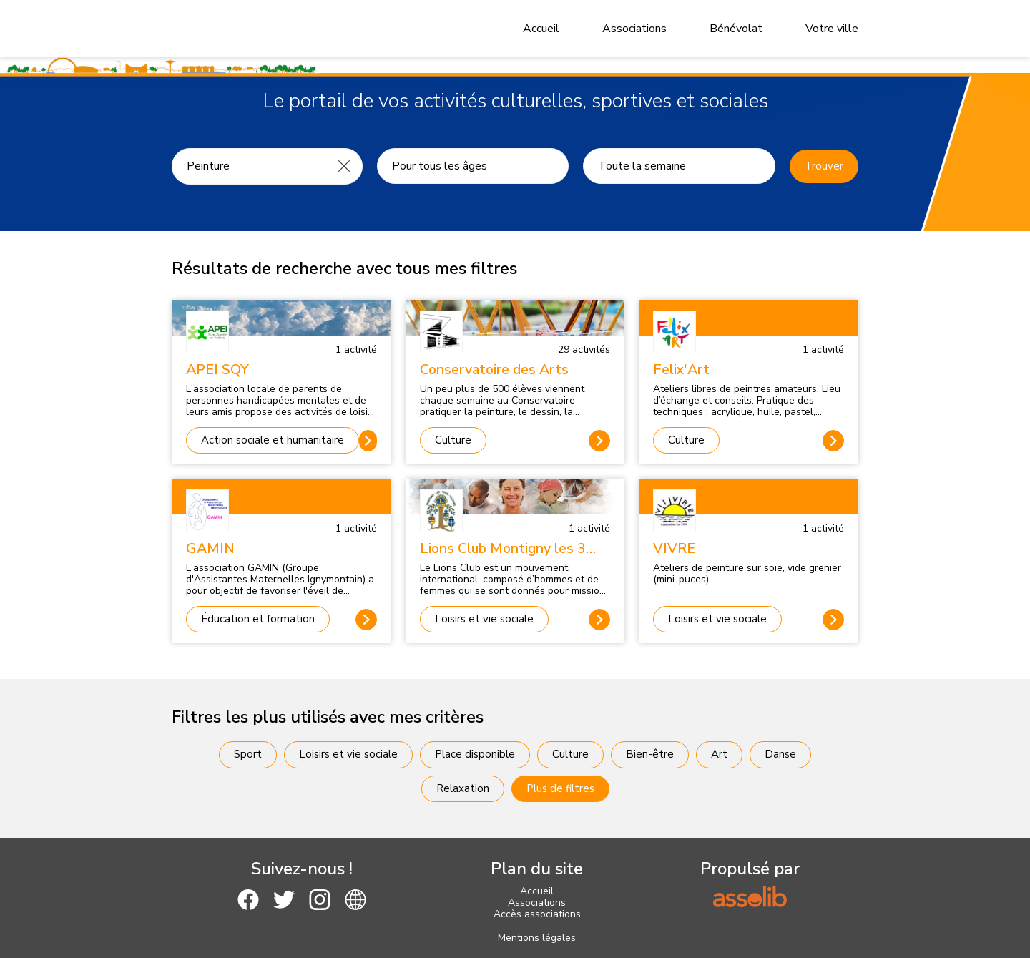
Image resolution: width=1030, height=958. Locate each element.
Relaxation (462, 788)
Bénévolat (736, 28)
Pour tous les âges (439, 166)
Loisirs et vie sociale (484, 619)
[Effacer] (344, 166)
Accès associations (537, 914)
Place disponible (475, 754)
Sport (248, 754)
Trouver (824, 166)
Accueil (541, 28)
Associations (634, 28)
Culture (453, 440)
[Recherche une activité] (249, 166)
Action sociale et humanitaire (272, 440)
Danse (780, 754)
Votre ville (831, 28)
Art (719, 754)
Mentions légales (537, 937)
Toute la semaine (642, 166)
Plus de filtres (560, 788)
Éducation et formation (258, 619)
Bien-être (650, 754)
